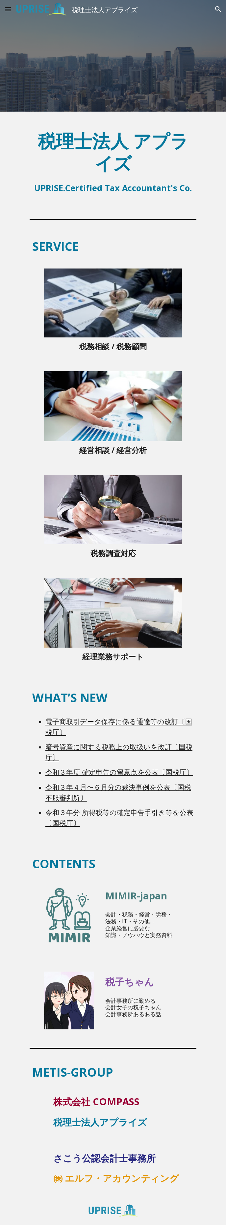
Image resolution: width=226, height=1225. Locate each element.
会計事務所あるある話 (133, 1014)
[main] (113, 160)
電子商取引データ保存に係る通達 (97, 721)
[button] (8, 9)
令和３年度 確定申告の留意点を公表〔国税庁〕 (119, 772)
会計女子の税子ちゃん (133, 1007)
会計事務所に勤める (130, 1000)
